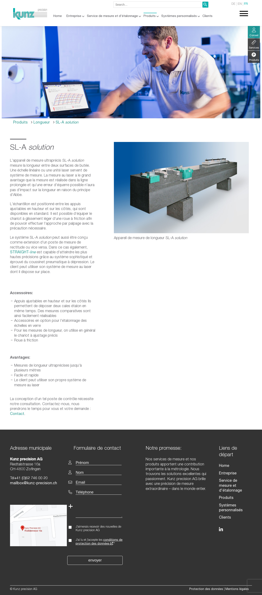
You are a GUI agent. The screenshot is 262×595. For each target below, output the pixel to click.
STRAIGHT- (23, 252)
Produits (150, 16)
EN (240, 4)
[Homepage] (30, 19)
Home (57, 16)
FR (246, 4)
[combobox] (157, 4)
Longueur (41, 123)
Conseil (253, 32)
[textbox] (101, 448)
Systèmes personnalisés (179, 16)
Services (254, 44)
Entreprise (73, 16)
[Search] (205, 4)
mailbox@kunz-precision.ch (33, 483)
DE (233, 4)
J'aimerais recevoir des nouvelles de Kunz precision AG (98, 528)
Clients (207, 16)
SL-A (66, 123)
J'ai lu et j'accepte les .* (99, 542)
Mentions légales (237, 589)
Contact (17, 414)
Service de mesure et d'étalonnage (112, 16)
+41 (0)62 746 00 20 (31, 478)
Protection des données (206, 589)
